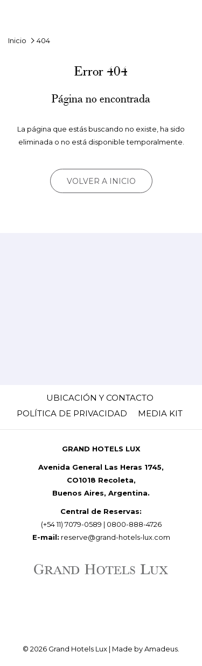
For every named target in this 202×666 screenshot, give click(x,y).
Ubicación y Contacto (100, 398)
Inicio (17, 40)
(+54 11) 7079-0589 (71, 524)
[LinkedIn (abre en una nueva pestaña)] (83, 606)
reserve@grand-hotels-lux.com (115, 537)
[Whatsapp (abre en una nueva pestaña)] (113, 606)
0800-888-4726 (134, 524)
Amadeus (161, 648)
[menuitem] (100, 398)
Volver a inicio (101, 181)
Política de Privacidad (72, 413)
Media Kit (160, 413)
